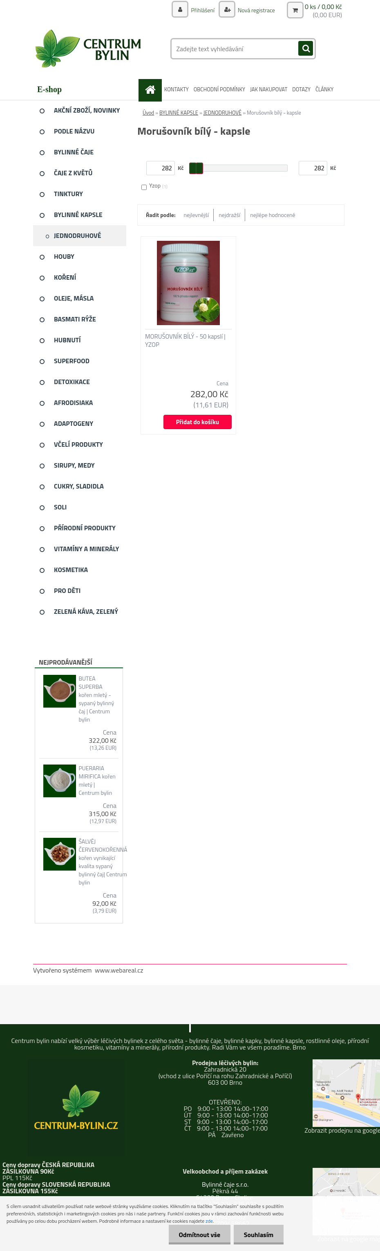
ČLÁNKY (324, 89)
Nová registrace (256, 10)
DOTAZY (301, 89)
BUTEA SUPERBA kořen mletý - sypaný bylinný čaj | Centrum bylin (96, 699)
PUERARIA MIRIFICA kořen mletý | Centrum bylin (96, 780)
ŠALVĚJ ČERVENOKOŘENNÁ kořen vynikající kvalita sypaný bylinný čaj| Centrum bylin (102, 862)
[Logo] (89, 48)
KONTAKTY (176, 89)
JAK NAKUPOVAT (268, 89)
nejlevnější (196, 214)
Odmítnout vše (199, 1235)
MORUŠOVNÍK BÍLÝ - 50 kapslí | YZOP (185, 341)
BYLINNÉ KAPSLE (178, 113)
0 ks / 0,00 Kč (323, 6)
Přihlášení (203, 10)
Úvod (148, 113)
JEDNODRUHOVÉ (222, 113)
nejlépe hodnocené (272, 214)
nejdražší (229, 214)
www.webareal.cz (119, 970)
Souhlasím (258, 1235)
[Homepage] (151, 89)
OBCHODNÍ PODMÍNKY (219, 89)
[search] (305, 49)
